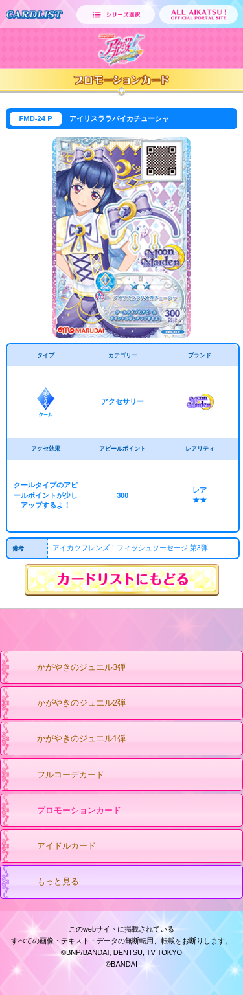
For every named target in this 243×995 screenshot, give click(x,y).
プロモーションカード (66, 811)
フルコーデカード (58, 775)
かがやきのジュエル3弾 (69, 668)
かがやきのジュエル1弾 (69, 739)
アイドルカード (54, 846)
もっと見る (45, 882)
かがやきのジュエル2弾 (69, 703)
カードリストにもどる (122, 580)
